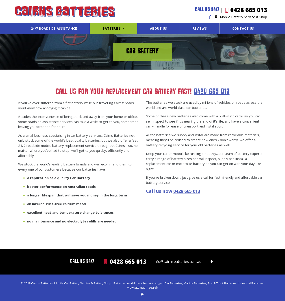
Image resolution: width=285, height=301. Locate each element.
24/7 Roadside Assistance (54, 28)
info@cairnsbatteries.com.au (177, 261)
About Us (158, 28)
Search (153, 288)
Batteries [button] (112, 28)
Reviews (200, 28)
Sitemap (140, 288)
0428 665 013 (245, 10)
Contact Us (243, 28)
